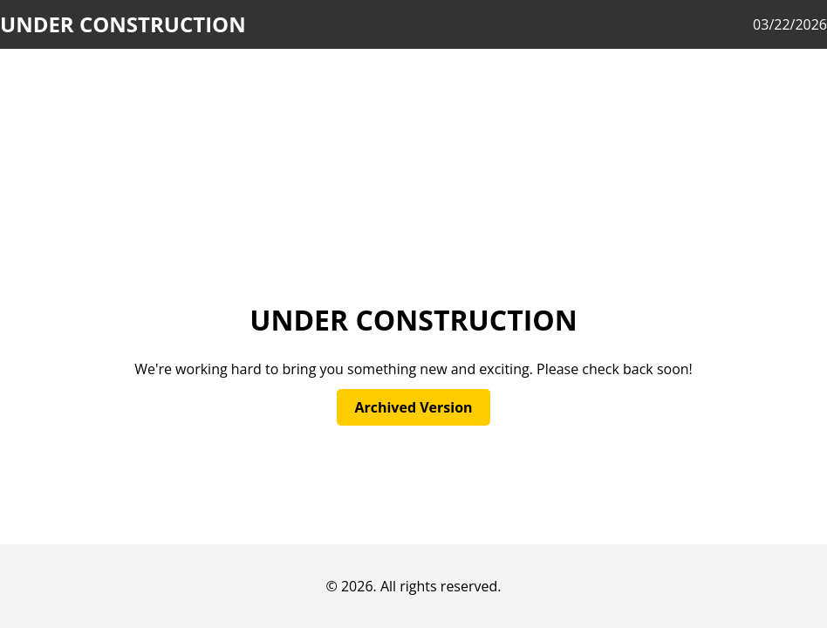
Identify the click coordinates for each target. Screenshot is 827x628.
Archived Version (413, 407)
